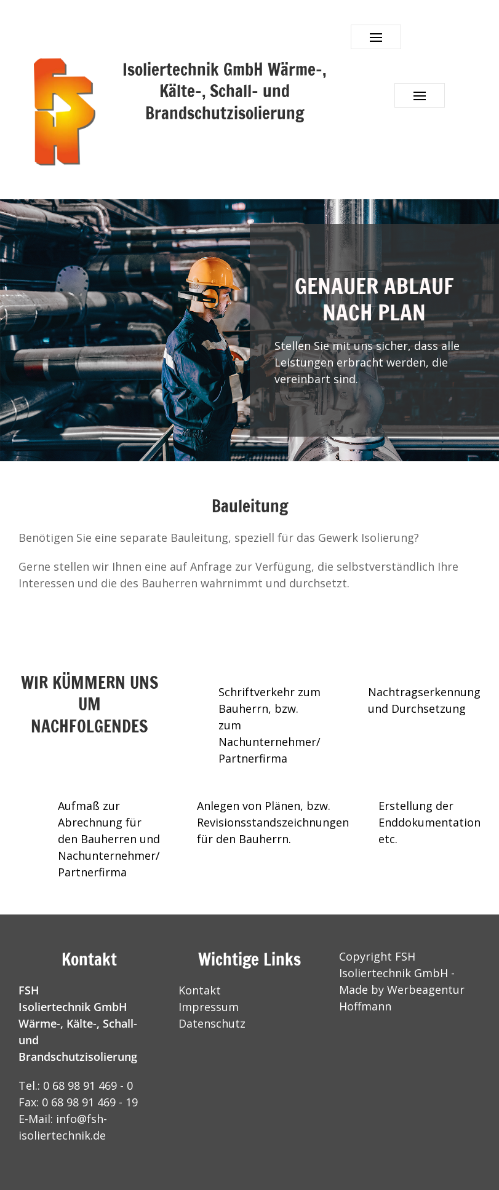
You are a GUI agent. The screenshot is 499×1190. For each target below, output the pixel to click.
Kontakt (199, 990)
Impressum (208, 1006)
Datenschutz (212, 1023)
